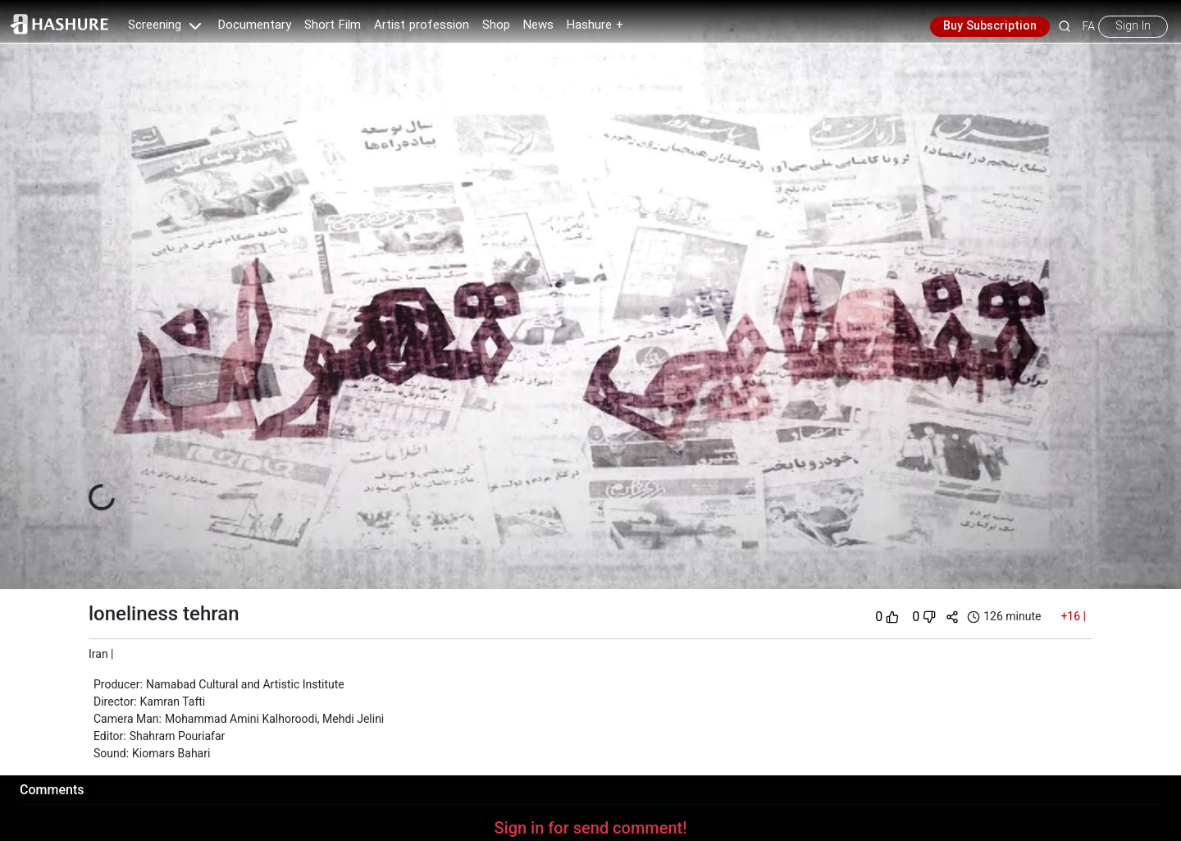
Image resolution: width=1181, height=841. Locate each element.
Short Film (332, 25)
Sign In (1133, 26)
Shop (496, 25)
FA (1089, 26)
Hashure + (595, 25)
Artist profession (421, 25)
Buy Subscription (990, 26)
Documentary (254, 25)
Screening (166, 25)
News (538, 25)
